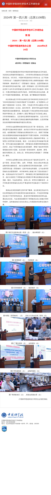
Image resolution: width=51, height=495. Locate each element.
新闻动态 (15, 11)
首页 (9, 11)
